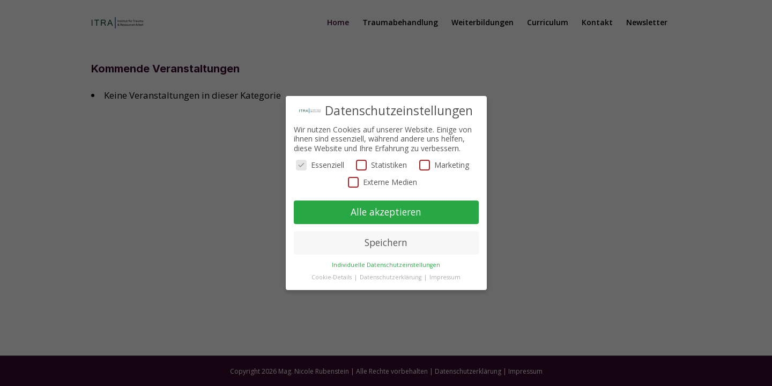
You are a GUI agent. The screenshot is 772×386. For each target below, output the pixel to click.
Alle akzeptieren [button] (386, 211)
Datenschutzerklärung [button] (391, 277)
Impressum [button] (445, 277)
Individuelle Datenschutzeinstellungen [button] (386, 265)
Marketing (444, 165)
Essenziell (320, 165)
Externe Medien (382, 182)
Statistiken (381, 165)
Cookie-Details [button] (332, 277)
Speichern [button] (386, 242)
